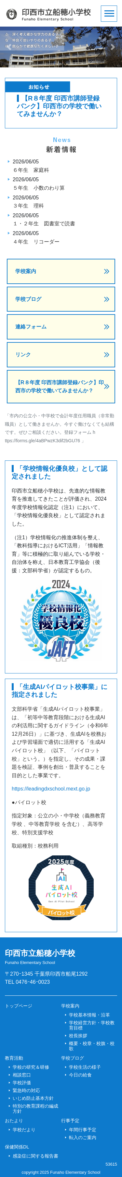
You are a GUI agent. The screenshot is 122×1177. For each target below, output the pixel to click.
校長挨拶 (78, 1035)
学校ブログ (28, 299)
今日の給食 (80, 1074)
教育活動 (14, 1058)
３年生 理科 (28, 205)
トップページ (18, 1005)
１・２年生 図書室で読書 (44, 223)
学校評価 (22, 1082)
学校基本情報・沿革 (89, 1014)
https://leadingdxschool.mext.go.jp (51, 788)
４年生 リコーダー (36, 241)
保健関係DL (17, 1146)
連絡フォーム (31, 326)
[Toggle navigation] (109, 14)
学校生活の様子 (85, 1067)
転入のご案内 (82, 1137)
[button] (9, 47)
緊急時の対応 (26, 1090)
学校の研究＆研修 (31, 1067)
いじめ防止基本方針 (33, 1098)
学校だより (24, 1129)
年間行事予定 (82, 1129)
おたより (14, 1120)
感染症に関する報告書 (35, 1156)
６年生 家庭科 (31, 170)
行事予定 (70, 1120)
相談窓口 (22, 1074)
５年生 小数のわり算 (39, 188)
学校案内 (25, 271)
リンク (23, 354)
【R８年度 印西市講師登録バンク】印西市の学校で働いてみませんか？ (59, 387)
